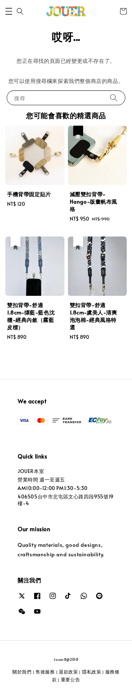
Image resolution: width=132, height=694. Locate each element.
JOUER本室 (31, 471)
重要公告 (70, 679)
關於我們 (22, 672)
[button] (9, 11)
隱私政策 (91, 672)
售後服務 (45, 672)
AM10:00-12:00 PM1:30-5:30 (53, 488)
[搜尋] (113, 97)
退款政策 (68, 672)
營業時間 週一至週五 (41, 479)
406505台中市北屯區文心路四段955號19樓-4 (66, 499)
